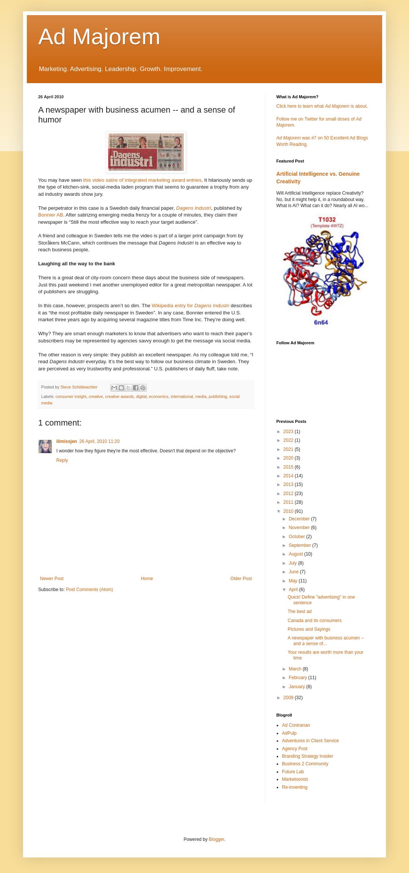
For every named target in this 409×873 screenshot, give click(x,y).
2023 (289, 431)
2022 (289, 440)
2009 (289, 697)
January (297, 686)
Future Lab (293, 771)
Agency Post (294, 748)
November (300, 527)
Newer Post (52, 578)
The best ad (299, 611)
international (182, 396)
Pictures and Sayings (309, 629)
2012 (289, 493)
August (296, 554)
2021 (289, 449)
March (296, 669)
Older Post (241, 578)
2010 (289, 511)
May (294, 581)
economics (159, 396)
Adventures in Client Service (310, 740)
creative (95, 396)
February (298, 677)
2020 (289, 458)
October (297, 536)
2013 (289, 484)
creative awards (119, 396)
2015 (289, 467)
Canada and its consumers (315, 620)
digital (141, 396)
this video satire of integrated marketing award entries (142, 180)
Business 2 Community (305, 763)
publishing (218, 396)
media (200, 396)
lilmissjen (66, 441)
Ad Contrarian (296, 725)
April (294, 589)
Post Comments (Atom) (89, 589)
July (293, 563)
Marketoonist (295, 779)
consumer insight (71, 396)
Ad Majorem (99, 36)
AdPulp (289, 733)
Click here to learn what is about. (322, 106)
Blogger (216, 839)
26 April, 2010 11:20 (99, 441)
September (300, 545)
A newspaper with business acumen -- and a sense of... (326, 640)
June (294, 571)
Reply (62, 460)
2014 (289, 475)
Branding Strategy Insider (307, 756)
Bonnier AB (50, 215)
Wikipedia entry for (190, 305)
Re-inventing (294, 787)
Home (147, 578)
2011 (289, 502)
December (300, 519)
